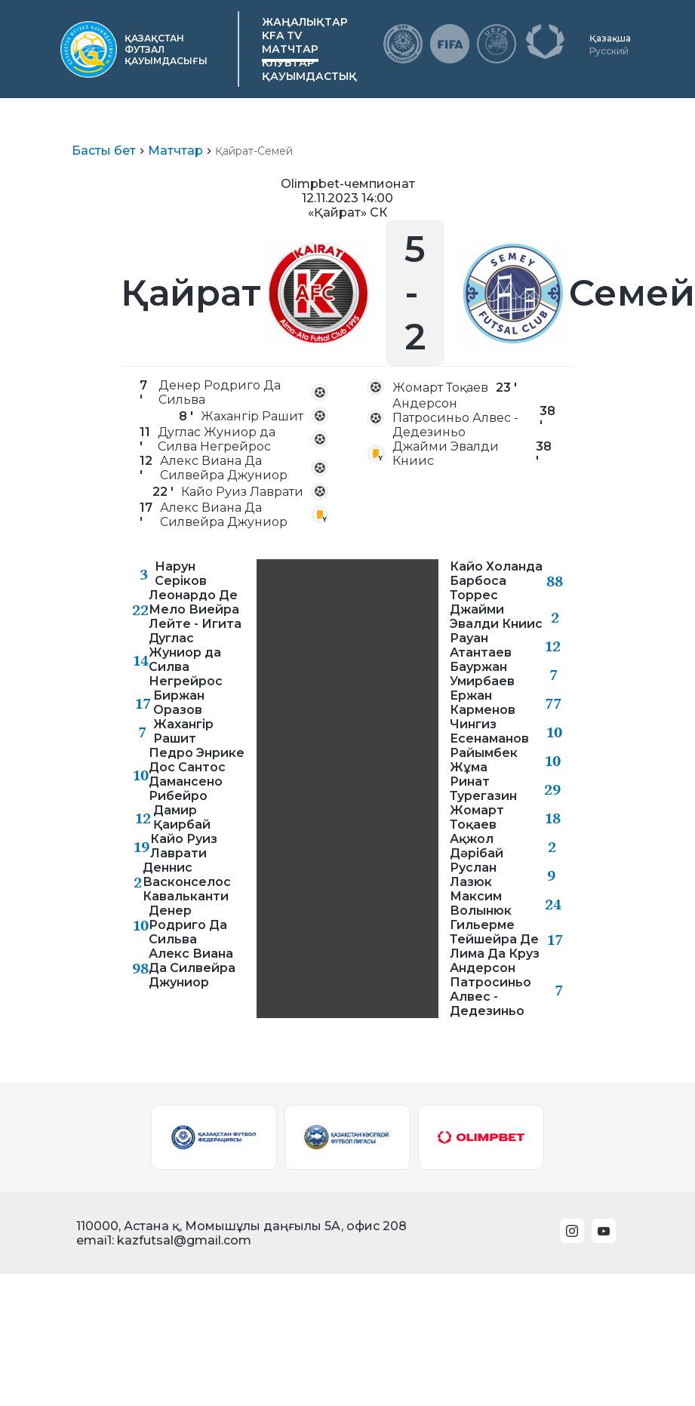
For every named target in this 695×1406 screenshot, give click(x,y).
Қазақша (610, 38)
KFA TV (282, 35)
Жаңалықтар (305, 22)
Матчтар (290, 49)
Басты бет (104, 150)
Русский (609, 51)
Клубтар (288, 62)
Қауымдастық (309, 76)
